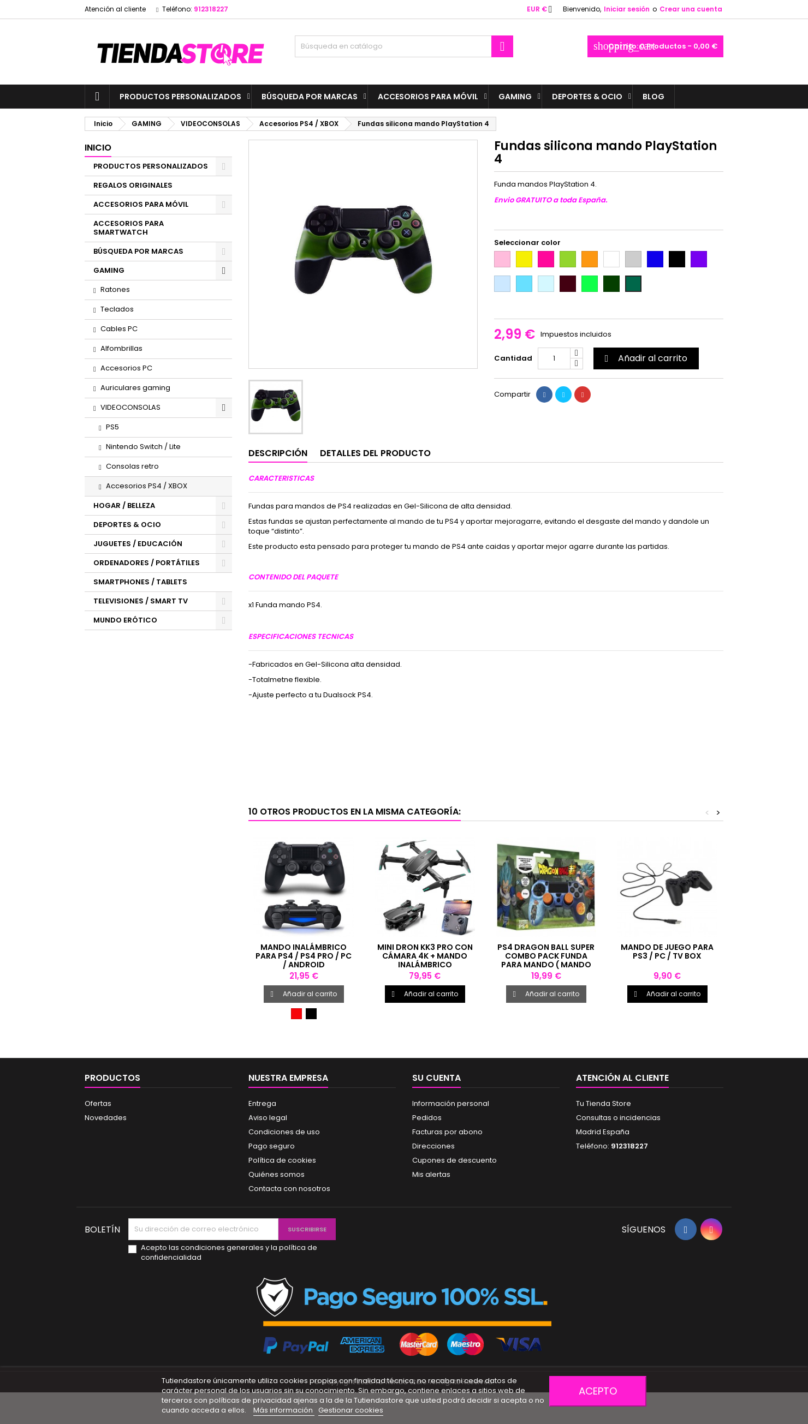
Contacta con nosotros (289, 1188)
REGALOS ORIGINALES (133, 185)
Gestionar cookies (350, 1410)
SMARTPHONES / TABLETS (140, 582)
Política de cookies (282, 1160)
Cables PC (119, 329)
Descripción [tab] (277, 453)
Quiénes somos (276, 1174)
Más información (283, 1410)
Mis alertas (431, 1174)
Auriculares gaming (135, 387)
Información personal (450, 1103)
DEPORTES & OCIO (587, 96)
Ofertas (98, 1103)
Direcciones (433, 1146)
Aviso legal (267, 1117)
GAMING (515, 96)
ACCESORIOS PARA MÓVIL (428, 96)
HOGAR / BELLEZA (124, 505)
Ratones (115, 289)
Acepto (598, 1391)
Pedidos (427, 1117)
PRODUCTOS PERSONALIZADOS (180, 96)
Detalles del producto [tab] (375, 453)
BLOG (653, 96)
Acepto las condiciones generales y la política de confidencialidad (229, 1252)
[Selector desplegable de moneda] (543, 9)
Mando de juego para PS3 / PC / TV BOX (667, 951)
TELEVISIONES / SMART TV (140, 601)
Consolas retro (132, 466)
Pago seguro (271, 1146)
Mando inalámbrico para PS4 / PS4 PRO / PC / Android (304, 956)
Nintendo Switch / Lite (143, 446)
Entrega (262, 1103)
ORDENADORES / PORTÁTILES (146, 563)
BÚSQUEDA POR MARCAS (310, 96)
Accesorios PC (126, 368)
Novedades (106, 1117)
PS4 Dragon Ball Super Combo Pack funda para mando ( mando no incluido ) (546, 960)
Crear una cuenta (691, 9)
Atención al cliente (115, 9)
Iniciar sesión (627, 9)
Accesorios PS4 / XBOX (146, 486)
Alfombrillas (121, 348)
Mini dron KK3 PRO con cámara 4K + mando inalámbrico (425, 956)
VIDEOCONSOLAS (130, 407)
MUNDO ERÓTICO (125, 620)
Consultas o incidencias (618, 1117)
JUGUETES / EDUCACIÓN (137, 544)
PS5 (112, 427)
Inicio (98, 147)
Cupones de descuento (454, 1160)
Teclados (117, 309)
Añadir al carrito (644, 358)
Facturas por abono (447, 1132)
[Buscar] (404, 46)
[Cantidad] (554, 358)
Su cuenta (436, 1078)
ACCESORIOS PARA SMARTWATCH (128, 227)
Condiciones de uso (284, 1132)
